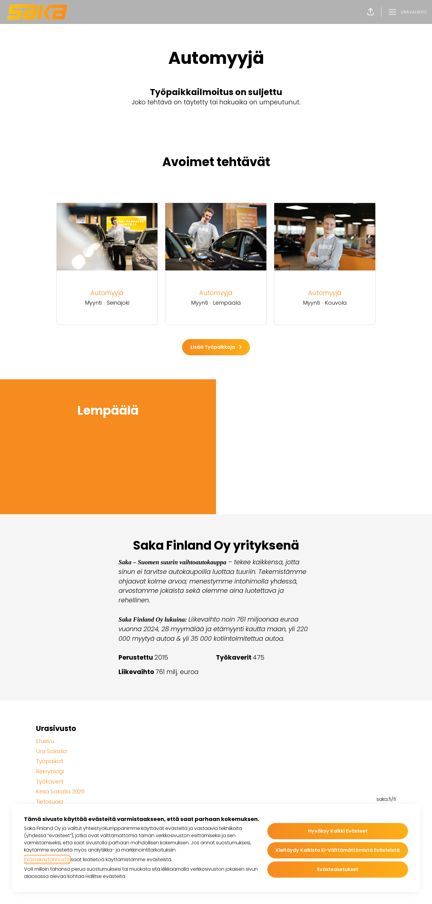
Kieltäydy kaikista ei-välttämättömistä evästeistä (338, 850)
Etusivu (45, 741)
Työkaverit (50, 781)
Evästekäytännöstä (47, 859)
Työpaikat (49, 761)
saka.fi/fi (386, 799)
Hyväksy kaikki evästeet (338, 831)
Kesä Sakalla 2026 (60, 791)
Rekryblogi (50, 771)
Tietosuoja (49, 801)
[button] (370, 12)
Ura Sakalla (51, 751)
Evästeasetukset (337, 869)
